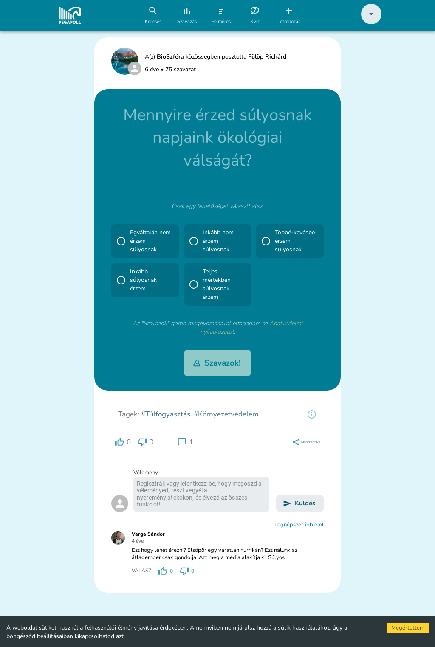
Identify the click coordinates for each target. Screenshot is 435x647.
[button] (371, 22)
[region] (312, 414)
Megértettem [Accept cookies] (407, 628)
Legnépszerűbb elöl (299, 525)
